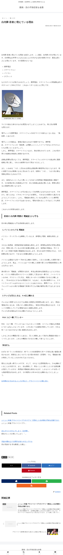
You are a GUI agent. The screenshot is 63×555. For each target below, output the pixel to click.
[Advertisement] (31, 40)
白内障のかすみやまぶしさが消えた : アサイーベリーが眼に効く (24, 381)
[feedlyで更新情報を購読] (47, 481)
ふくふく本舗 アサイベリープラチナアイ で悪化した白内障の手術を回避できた (30, 420)
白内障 (4, 457)
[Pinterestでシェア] (31, 470)
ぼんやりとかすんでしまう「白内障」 (15, 431)
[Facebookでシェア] (31, 465)
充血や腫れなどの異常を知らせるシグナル (16, 441)
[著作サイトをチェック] (16, 481)
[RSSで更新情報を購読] (31, 485)
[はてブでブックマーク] (51, 465)
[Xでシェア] (11, 465)
